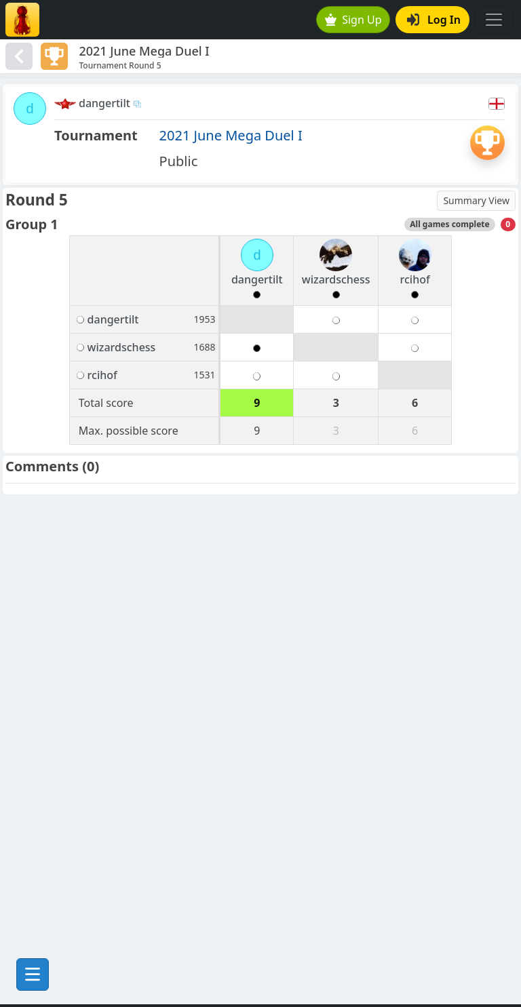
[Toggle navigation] (494, 19)
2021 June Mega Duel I (231, 135)
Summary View (476, 200)
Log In (434, 19)
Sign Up (353, 19)
